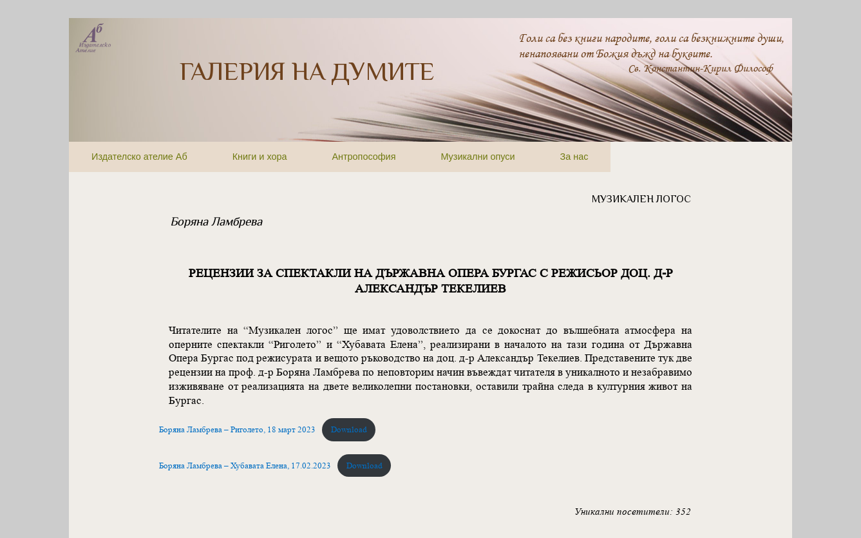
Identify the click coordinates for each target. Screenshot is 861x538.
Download (349, 429)
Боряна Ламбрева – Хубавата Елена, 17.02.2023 (245, 465)
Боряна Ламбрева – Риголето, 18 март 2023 (237, 429)
